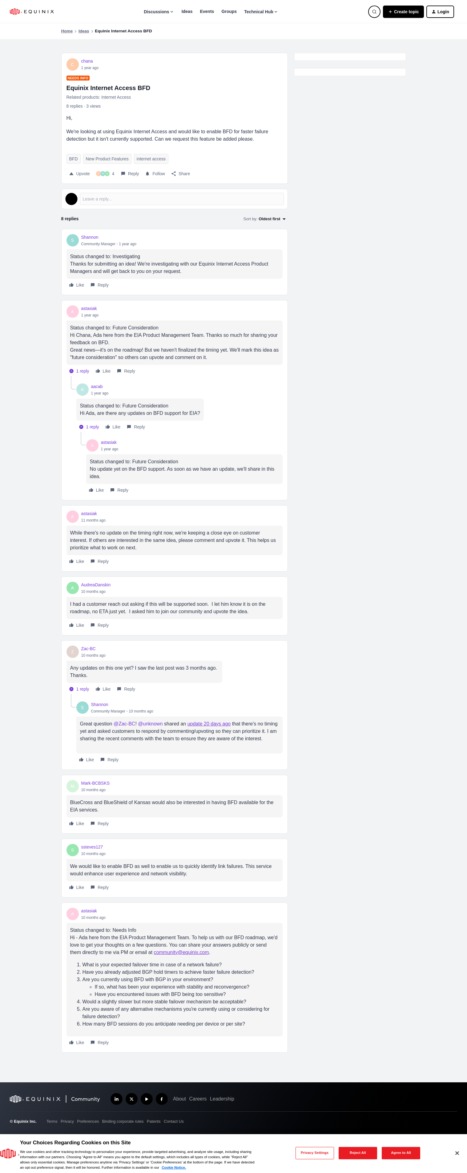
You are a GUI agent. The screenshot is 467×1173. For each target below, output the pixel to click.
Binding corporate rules (123, 1121)
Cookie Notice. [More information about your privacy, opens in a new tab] (174, 1167)
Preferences (88, 1121)
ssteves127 (92, 847)
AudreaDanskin (96, 584)
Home (67, 31)
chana (87, 61)
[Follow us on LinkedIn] (117, 1099)
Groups (229, 11)
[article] (174, 262)
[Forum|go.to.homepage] (32, 11)
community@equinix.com (181, 952)
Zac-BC (88, 648)
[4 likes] (105, 173)
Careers (198, 1098)
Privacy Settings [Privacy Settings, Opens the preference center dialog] (314, 1153)
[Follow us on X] (132, 1099)
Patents (153, 1121)
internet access (151, 158)
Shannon (90, 237)
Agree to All (401, 1153)
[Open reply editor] (175, 199)
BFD (73, 158)
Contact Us (174, 1121)
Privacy (67, 1121)
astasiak (89, 308)
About (179, 1098)
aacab (97, 386)
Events (207, 11)
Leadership (222, 1098)
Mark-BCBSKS (95, 783)
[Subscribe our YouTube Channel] (147, 1099)
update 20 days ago (209, 723)
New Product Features (107, 158)
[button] (403, 12)
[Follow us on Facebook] (162, 1099)
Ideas (187, 11)
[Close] (457, 1153)
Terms (52, 1121)
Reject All (358, 1153)
